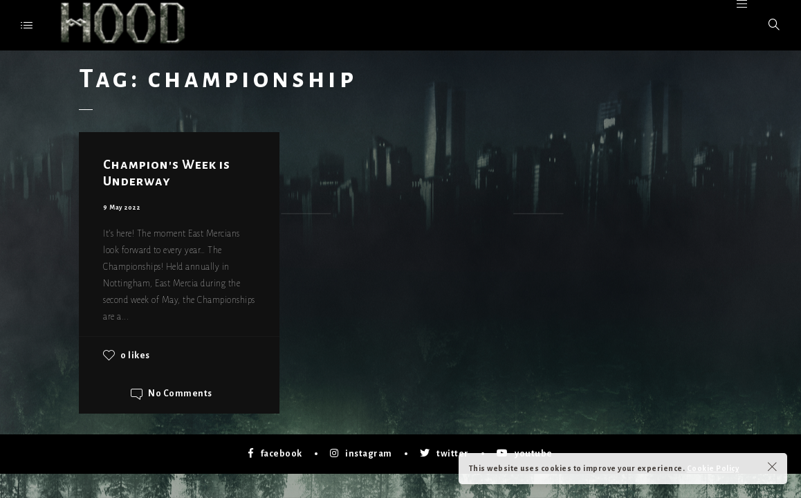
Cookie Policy (713, 468)
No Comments (180, 394)
